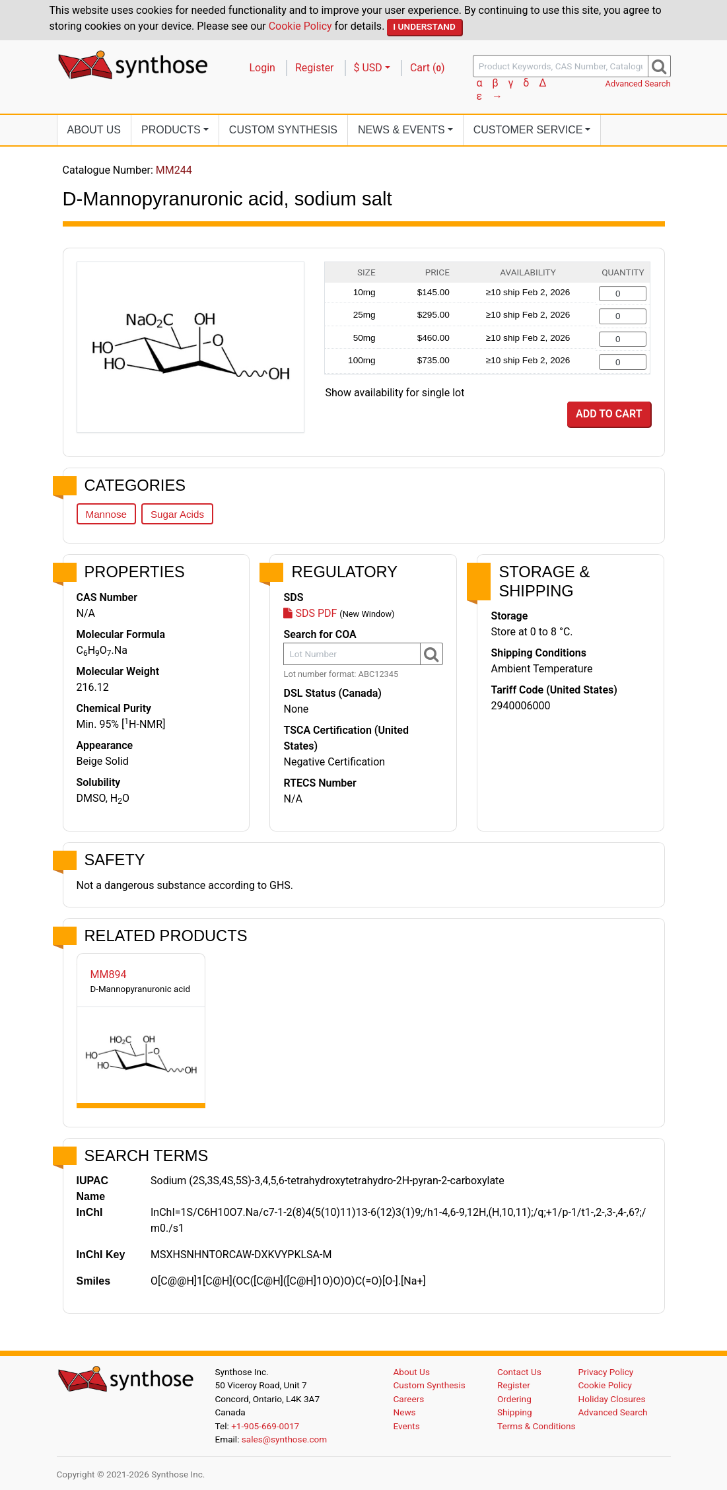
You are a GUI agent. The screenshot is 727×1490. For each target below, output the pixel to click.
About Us (94, 129)
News (405, 1412)
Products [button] (171, 129)
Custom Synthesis (283, 129)
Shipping (514, 1412)
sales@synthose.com (284, 1439)
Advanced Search (638, 84)
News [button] (401, 129)
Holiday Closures (612, 1399)
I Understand (424, 26)
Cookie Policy (300, 26)
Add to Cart (609, 414)
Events (407, 1426)
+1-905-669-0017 (265, 1426)
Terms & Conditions (536, 1426)
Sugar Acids (177, 514)
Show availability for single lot (395, 392)
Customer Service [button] (528, 129)
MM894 (108, 974)
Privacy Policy (606, 1371)
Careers (409, 1399)
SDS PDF (310, 613)
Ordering (514, 1399)
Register (314, 67)
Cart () (427, 67)
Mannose (106, 514)
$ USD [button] (368, 67)
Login (262, 67)
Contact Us (519, 1371)
